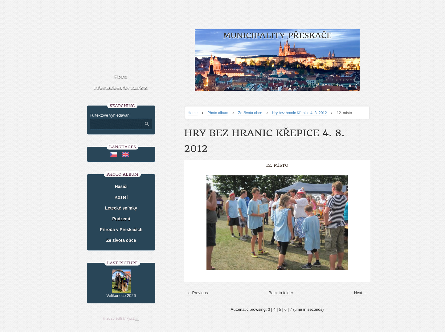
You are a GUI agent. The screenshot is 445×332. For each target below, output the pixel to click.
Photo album (217, 113)
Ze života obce (250, 113)
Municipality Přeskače (277, 35)
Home (193, 113)
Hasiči (121, 186)
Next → (360, 292)
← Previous (197, 292)
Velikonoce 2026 (121, 295)
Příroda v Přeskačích (121, 229)
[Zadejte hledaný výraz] (115, 124)
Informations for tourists (121, 87)
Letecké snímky (121, 208)
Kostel (121, 197)
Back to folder (281, 292)
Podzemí (121, 218)
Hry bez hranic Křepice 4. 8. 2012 (299, 113)
